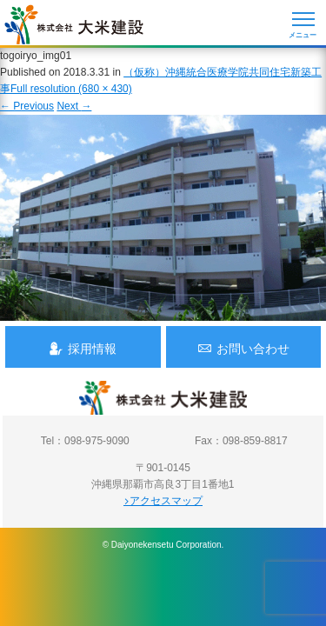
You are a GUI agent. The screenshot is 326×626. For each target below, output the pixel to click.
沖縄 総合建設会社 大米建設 (73, 24)
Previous (27, 106)
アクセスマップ (163, 501)
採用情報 (82, 348)
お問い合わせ (243, 348)
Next (74, 106)
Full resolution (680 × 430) (71, 89)
